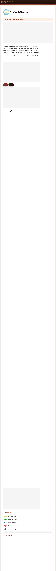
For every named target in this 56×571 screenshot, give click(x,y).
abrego (27, 280)
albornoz (27, 138)
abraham (8, 220)
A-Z (5, 84)
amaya (7, 160)
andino (7, 217)
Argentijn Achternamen (13, 379)
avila (26, 123)
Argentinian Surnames (13, 356)
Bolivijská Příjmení (12, 330)
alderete (8, 156)
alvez (26, 194)
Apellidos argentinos (13, 353)
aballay (27, 202)
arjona (26, 295)
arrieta (7, 179)
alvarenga (27, 239)
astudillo (27, 220)
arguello (27, 160)
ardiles (27, 250)
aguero (7, 123)
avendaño (27, 213)
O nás (17, 490)
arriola (26, 205)
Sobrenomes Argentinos (13, 373)
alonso (27, 141)
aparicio (8, 198)
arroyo (26, 168)
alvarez (8, 115)
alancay (8, 292)
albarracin (27, 164)
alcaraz (27, 171)
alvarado (8, 186)
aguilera (8, 145)
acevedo (27, 130)
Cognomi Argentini (12, 366)
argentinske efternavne (13, 382)
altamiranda (9, 224)
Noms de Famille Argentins (14, 360)
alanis (26, 231)
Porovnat (31, 490)
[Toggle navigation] (53, 2)
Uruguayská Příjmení (13, 343)
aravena (8, 277)
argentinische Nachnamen (14, 363)
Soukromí (45, 490)
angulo (7, 295)
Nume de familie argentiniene (15, 392)
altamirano (8, 141)
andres (27, 262)
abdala (27, 258)
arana (26, 284)
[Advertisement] (28, 32)
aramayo (8, 209)
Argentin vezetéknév (13, 389)
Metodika (11, 490)
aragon (7, 194)
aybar (26, 265)
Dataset (38, 490)
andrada (8, 153)
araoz (26, 224)
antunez (8, 205)
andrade (27, 183)
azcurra (27, 277)
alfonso (8, 168)
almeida (8, 213)
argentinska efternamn (13, 395)
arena (7, 269)
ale (26, 228)
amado (7, 231)
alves (26, 273)
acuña (26, 126)
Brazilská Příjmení (12, 333)
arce (7, 130)
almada (27, 156)
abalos (7, 239)
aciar (7, 280)
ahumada (8, 190)
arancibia (27, 198)
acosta (27, 115)
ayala (7, 126)
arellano (27, 254)
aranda (7, 138)
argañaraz (8, 164)
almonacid (8, 288)
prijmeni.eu (28, 485)
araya (7, 183)
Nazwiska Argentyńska (13, 376)
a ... (11, 84)
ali (6, 250)
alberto (27, 288)
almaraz (27, 209)
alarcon (27, 149)
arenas (27, 247)
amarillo (8, 258)
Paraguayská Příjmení (13, 340)
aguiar (7, 228)
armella (8, 299)
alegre (26, 134)
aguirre (8, 119)
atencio (8, 247)
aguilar (7, 134)
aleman (27, 269)
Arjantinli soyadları (12, 398)
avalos (26, 145)
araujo (7, 171)
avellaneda (27, 217)
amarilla (27, 175)
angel (26, 299)
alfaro (26, 186)
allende (8, 202)
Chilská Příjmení (12, 336)
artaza (26, 243)
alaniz (26, 179)
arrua (7, 235)
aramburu (27, 292)
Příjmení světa (8, 19)
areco (7, 284)
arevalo (8, 175)
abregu (27, 190)
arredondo (8, 243)
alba (7, 254)
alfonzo (27, 235)
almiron (27, 153)
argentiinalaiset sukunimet (14, 385)
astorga (8, 265)
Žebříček (24, 490)
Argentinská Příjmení (18, 19)
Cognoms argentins (12, 369)
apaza (7, 273)
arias (26, 119)
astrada (8, 262)
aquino (7, 149)
